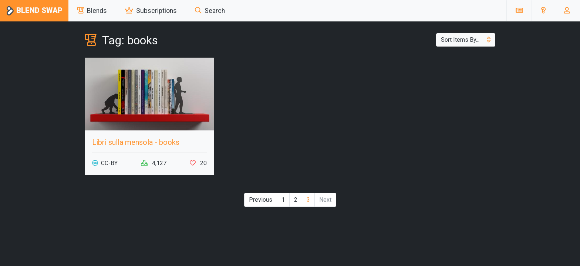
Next (325, 199)
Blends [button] (92, 10)
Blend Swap (34, 11)
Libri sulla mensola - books (135, 142)
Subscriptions (151, 10)
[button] (543, 10)
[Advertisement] (430, 109)
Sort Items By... (465, 39)
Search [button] (210, 10)
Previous (260, 199)
